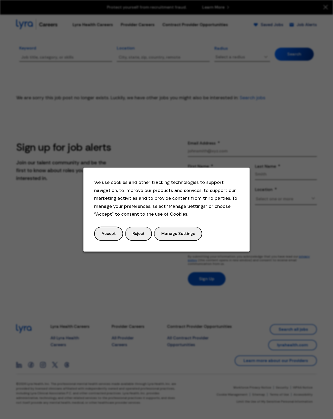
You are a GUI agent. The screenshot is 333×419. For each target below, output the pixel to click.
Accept (111, 236)
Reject (140, 236)
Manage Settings (178, 236)
